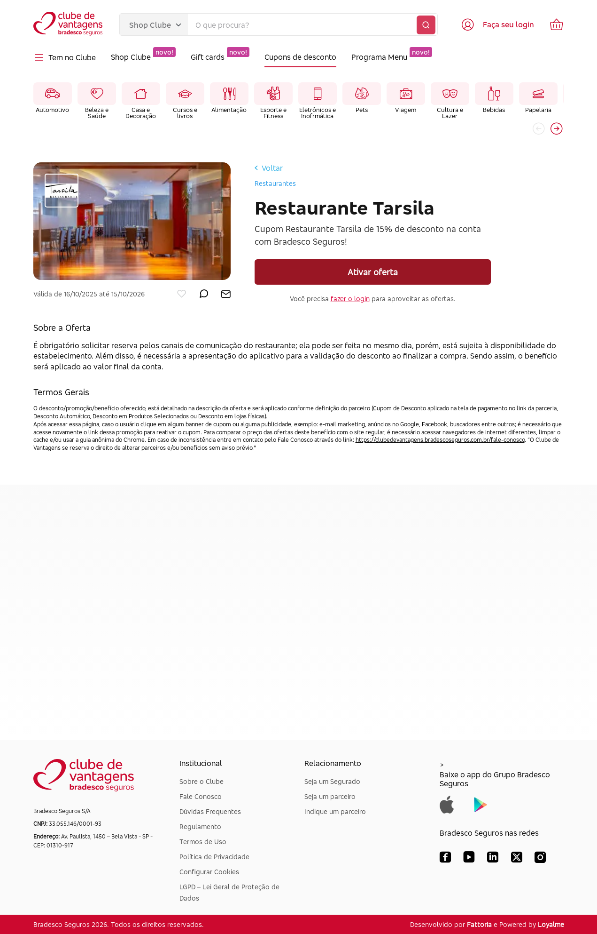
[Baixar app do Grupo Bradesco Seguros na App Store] (447, 803)
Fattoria (479, 924)
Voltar (269, 168)
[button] (556, 128)
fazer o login (350, 299)
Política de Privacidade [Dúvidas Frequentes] (214, 857)
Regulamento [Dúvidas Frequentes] (200, 826)
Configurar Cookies (209, 872)
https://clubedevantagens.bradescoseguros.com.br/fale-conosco (440, 439)
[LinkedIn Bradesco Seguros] (493, 859)
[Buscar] (426, 25)
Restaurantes (275, 183)
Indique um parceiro (335, 811)
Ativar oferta (373, 272)
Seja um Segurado (332, 781)
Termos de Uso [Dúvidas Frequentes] (202, 842)
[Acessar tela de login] (497, 24)
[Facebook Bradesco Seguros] (445, 859)
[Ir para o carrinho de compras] (556, 24)
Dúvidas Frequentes (210, 811)
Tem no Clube (64, 57)
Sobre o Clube (201, 781)
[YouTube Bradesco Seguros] (469, 859)
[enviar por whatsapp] (204, 291)
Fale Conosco (200, 796)
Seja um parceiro (330, 796)
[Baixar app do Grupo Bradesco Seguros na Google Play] (481, 803)
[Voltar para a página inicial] (68, 25)
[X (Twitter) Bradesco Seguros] (516, 859)
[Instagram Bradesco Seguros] (540, 859)
